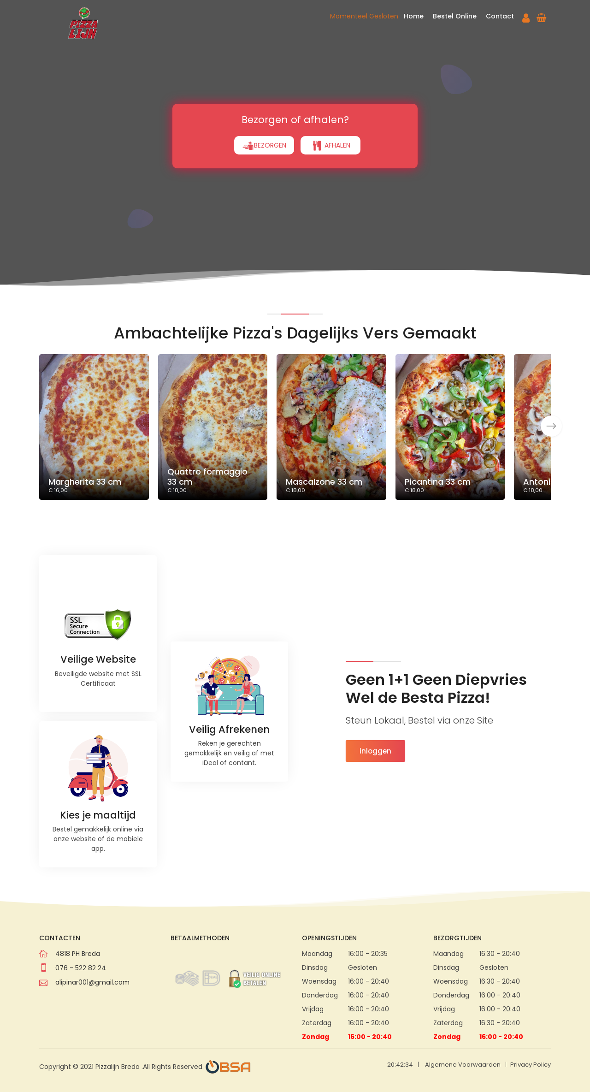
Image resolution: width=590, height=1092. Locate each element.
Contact (500, 16)
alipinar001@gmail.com (92, 982)
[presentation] (551, 426)
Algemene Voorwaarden (463, 1064)
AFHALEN (330, 120)
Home (414, 16)
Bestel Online (455, 16)
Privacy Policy (530, 1064)
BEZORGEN (264, 120)
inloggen (375, 751)
